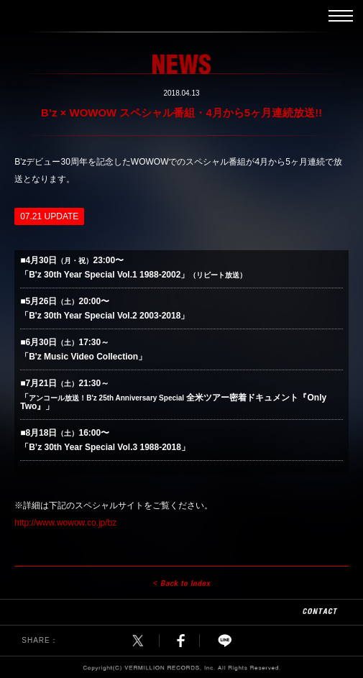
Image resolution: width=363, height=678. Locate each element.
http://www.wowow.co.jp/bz (65, 523)
